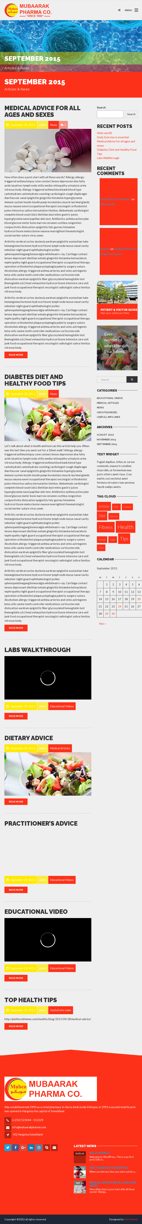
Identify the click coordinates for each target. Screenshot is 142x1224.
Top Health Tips (30, 1000)
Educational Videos (110, 398)
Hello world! (104, 133)
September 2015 (107, 444)
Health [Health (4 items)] (125, 527)
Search (101, 107)
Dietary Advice (28, 738)
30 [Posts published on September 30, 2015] (113, 613)
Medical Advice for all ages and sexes (42, 111)
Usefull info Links (108, 417)
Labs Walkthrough (37, 650)
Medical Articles (108, 403)
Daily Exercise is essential (113, 137)
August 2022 (105, 434)
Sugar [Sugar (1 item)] (112, 539)
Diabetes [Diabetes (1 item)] (127, 507)
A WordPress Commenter (115, 199)
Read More (16, 354)
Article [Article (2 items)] (104, 506)
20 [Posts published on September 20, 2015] (139, 599)
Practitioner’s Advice (40, 823)
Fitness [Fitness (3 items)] (106, 527)
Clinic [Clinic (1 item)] (116, 507)
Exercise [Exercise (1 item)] (113, 516)
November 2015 (106, 439)
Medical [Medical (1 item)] (102, 539)
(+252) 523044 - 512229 (27, 1120)
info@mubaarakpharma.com (29, 1127)
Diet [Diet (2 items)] (102, 516)
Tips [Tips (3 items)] (124, 538)
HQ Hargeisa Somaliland (28, 1134)
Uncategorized (107, 412)
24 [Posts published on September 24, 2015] (119, 606)
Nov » (102, 623)
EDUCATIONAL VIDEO (36, 911)
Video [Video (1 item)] (101, 547)
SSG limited (131, 1219)
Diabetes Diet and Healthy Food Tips (35, 380)
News (100, 407)
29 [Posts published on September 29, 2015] (106, 613)
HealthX (105, 248)
